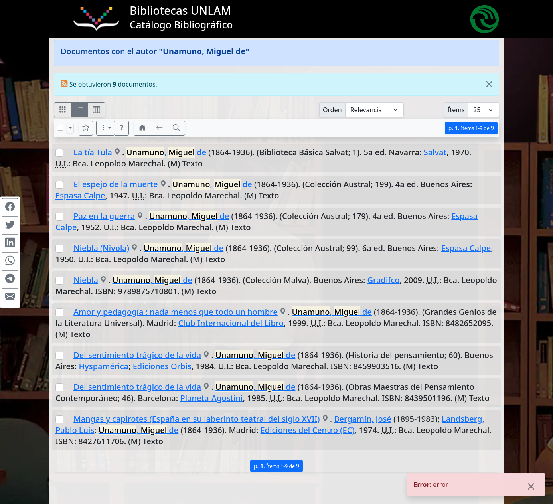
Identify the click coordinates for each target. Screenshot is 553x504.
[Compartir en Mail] (10, 297)
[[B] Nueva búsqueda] (176, 128)
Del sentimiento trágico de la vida (137, 355)
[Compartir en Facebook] (10, 207)
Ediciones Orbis (162, 366)
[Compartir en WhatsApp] (10, 261)
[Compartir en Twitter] (10, 225)
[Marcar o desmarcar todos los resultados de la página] (60, 128)
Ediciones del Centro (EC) (308, 430)
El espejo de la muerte (115, 184)
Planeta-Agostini (211, 398)
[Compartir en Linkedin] (10, 243)
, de (166, 152)
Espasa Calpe (80, 195)
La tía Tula (92, 152)
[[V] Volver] (159, 128)
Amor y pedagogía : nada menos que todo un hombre (175, 311)
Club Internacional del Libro (231, 323)
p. (471, 128)
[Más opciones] (105, 128)
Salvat (435, 152)
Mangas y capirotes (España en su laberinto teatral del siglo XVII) (196, 418)
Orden (332, 109)
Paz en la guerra (104, 216)
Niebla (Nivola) (101, 248)
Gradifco (383, 280)
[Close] (489, 84)
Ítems (456, 109)
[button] (122, 128)
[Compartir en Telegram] (10, 279)
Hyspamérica (103, 366)
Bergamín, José (362, 418)
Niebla (85, 280)
